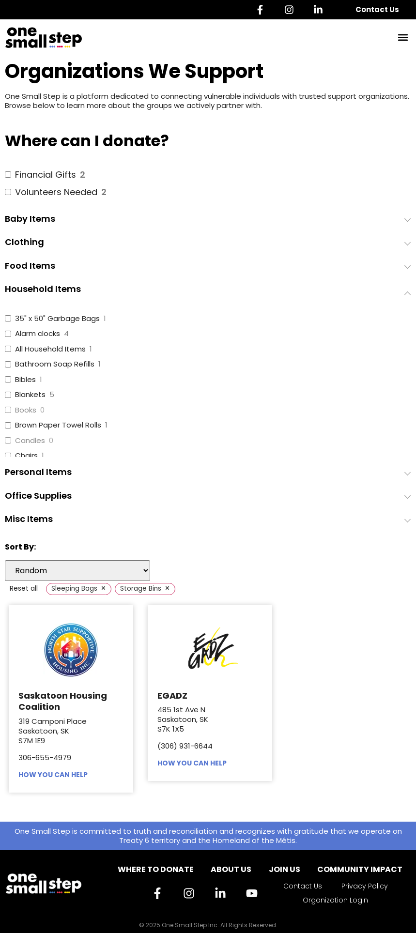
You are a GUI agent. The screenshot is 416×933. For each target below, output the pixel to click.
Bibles (25, 379)
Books (25, 410)
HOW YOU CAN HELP (53, 775)
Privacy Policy (364, 886)
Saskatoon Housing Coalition (62, 701)
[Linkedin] (320, 10)
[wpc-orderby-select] (77, 570)
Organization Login (335, 900)
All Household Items (50, 349)
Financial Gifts (45, 174)
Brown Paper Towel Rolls (58, 425)
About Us (231, 869)
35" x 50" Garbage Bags (57, 318)
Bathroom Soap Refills (54, 364)
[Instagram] (291, 10)
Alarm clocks (37, 333)
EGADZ (172, 695)
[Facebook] (262, 10)
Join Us (284, 869)
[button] (403, 38)
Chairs (26, 455)
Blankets (30, 394)
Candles (30, 440)
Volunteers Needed (56, 192)
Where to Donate (156, 869)
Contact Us (377, 9)
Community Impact (359, 869)
